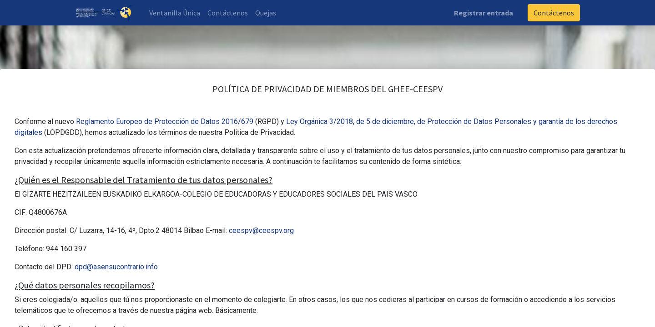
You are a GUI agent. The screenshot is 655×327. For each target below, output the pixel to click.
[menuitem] (175, 13)
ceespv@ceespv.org (261, 230)
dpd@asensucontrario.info (116, 267)
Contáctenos (554, 12)
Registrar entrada (483, 12)
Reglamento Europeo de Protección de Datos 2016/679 (164, 121)
